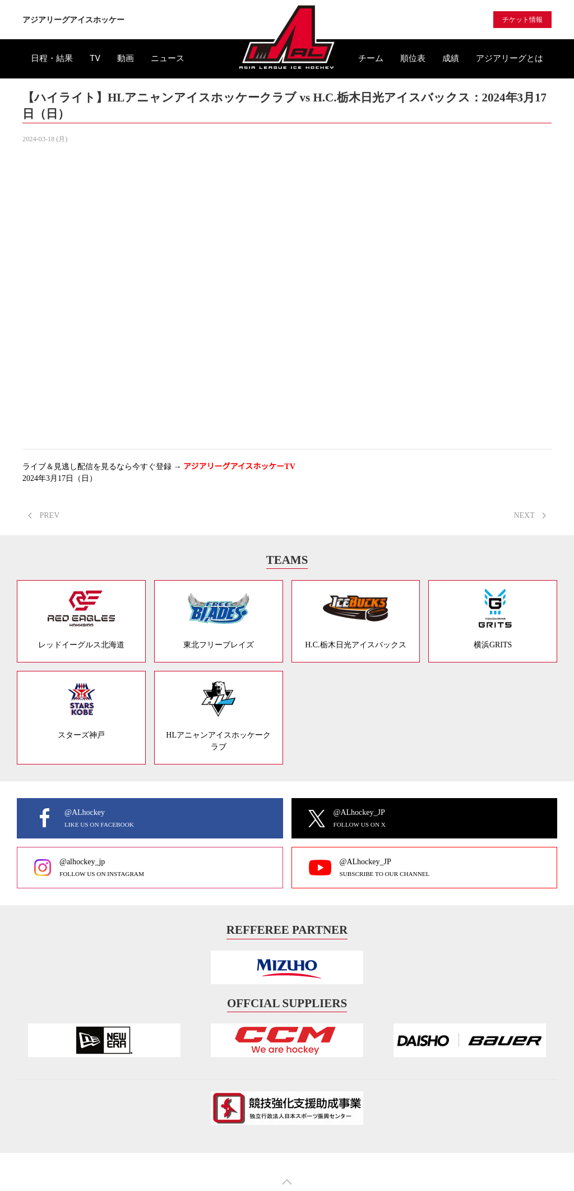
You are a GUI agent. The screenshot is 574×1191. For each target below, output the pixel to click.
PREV (43, 515)
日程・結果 (52, 58)
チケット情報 (522, 20)
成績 (450, 58)
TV (95, 58)
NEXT (529, 515)
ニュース (167, 58)
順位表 (412, 58)
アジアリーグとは (509, 58)
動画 (125, 58)
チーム (370, 58)
